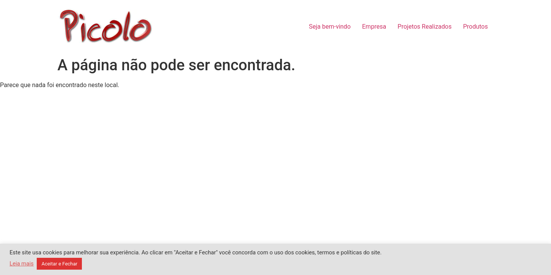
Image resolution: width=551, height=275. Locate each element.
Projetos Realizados (425, 26)
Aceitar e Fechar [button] (59, 264)
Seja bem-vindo (329, 26)
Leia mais (22, 263)
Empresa (374, 26)
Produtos (475, 26)
